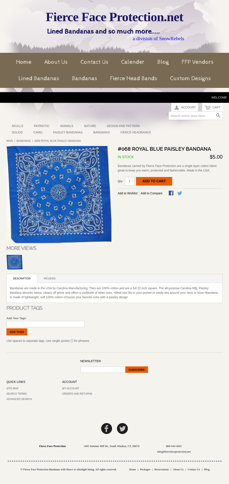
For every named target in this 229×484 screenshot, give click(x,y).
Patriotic (42, 126)
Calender (132, 62)
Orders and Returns (77, 393)
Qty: (120, 181)
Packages (145, 469)
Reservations (161, 469)
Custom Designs (190, 78)
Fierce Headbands (135, 132)
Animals (66, 126)
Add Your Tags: (16, 318)
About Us (56, 62)
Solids (17, 132)
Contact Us (94, 62)
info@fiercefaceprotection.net (174, 451)
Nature (90, 126)
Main (9, 140)
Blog (163, 62)
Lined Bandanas (38, 78)
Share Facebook (171, 193)
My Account (70, 388)
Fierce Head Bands (133, 78)
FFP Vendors (197, 62)
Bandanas (84, 78)
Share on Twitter (180, 193)
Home (23, 62)
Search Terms (16, 393)
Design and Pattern (123, 126)
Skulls (17, 126)
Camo (37, 132)
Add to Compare (152, 193)
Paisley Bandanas (68, 132)
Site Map (12, 388)
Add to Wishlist (128, 193)
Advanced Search (19, 399)
